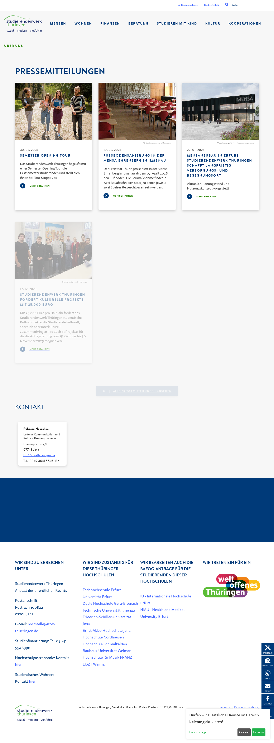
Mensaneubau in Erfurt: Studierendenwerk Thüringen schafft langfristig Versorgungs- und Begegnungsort (219, 165)
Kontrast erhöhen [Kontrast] (188, 5)
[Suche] (245, 5)
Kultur (212, 23)
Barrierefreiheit (211, 5)
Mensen (58, 23)
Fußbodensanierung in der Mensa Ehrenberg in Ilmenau (135, 158)
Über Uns (13, 45)
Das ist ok (258, 732)
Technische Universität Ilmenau (109, 610)
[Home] (23, 23)
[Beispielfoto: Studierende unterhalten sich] (53, 111)
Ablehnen (244, 732)
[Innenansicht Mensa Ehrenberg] (137, 111)
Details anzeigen (198, 732)
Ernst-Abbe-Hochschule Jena (106, 630)
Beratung (138, 23)
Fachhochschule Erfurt (102, 590)
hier (18, 664)
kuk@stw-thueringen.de (39, 455)
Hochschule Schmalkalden (105, 644)
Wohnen (83, 23)
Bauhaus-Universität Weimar (107, 650)
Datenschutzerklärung (246, 707)
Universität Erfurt (97, 597)
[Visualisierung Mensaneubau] (220, 111)
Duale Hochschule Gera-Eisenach (110, 603)
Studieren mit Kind (177, 23)
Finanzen (110, 23)
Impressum (226, 707)
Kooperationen (245, 23)
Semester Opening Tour (45, 155)
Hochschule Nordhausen (103, 637)
